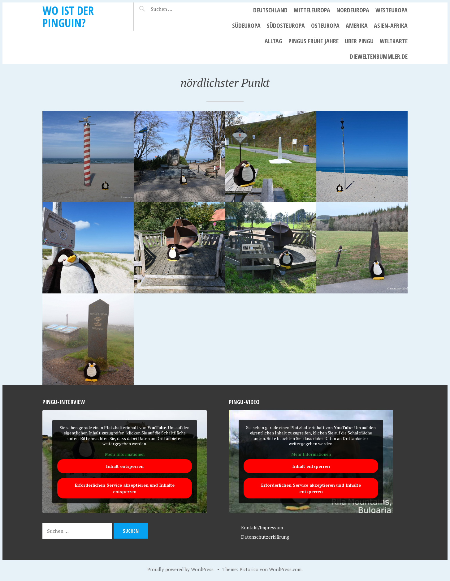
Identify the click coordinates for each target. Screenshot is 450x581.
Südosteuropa (286, 25)
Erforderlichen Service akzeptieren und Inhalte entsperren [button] (125, 488)
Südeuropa (246, 25)
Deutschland (270, 10)
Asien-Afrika (391, 25)
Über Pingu (359, 41)
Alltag (273, 41)
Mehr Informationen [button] (125, 454)
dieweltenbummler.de (379, 56)
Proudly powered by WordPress (180, 569)
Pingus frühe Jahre (313, 41)
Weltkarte (394, 41)
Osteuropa (325, 25)
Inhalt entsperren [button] (125, 466)
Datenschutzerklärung (265, 537)
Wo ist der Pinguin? (68, 16)
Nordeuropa (352, 10)
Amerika (357, 25)
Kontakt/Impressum (262, 527)
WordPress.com (285, 569)
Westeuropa (391, 10)
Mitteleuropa (312, 10)
